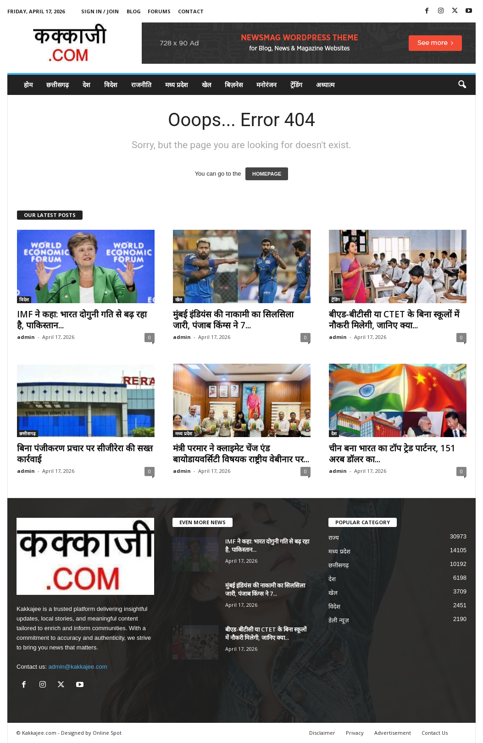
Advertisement (392, 732)
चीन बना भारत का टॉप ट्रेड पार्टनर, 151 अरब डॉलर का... (392, 453)
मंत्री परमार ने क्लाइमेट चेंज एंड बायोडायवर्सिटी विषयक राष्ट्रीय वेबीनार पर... (241, 453)
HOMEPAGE (266, 174)
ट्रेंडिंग (296, 84)
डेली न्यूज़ (338, 620)
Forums (159, 11)
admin (26, 336)
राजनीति (141, 84)
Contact (191, 11)
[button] (462, 85)
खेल (206, 84)
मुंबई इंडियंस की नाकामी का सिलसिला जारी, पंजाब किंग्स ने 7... (233, 319)
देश (86, 84)
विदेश (110, 84)
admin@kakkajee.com (77, 666)
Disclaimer (322, 732)
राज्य (333, 537)
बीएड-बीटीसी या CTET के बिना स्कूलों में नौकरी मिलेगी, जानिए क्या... (394, 319)
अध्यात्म (325, 84)
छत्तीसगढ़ (57, 84)
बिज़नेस (234, 84)
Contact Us (435, 732)
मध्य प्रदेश (176, 84)
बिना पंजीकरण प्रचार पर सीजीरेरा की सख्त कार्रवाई (85, 453)
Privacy (355, 732)
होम (28, 84)
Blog (134, 11)
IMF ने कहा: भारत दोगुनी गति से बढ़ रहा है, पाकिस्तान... (82, 319)
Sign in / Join (100, 11)
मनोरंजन (266, 84)
